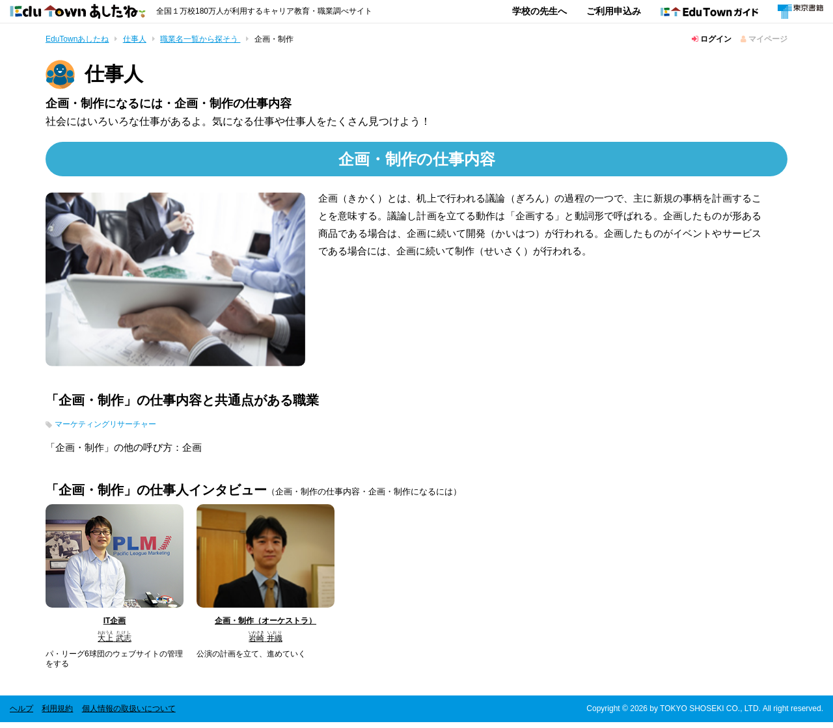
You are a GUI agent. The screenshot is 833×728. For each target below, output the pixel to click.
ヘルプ (21, 714)
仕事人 (134, 39)
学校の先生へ (539, 11)
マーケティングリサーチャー (118, 428)
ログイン (711, 39)
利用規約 (57, 714)
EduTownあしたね (77, 39)
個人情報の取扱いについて (129, 714)
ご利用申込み (613, 11)
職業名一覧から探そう (200, 39)
